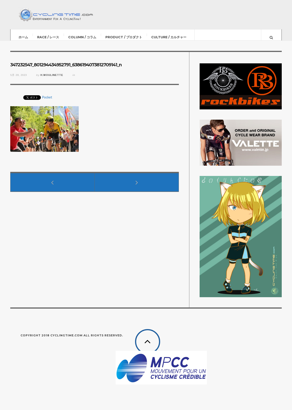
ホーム (23, 37)
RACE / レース (48, 37)
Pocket (47, 102)
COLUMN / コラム (82, 37)
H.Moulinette (51, 79)
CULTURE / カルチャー (168, 37)
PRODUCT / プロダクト (123, 37)
